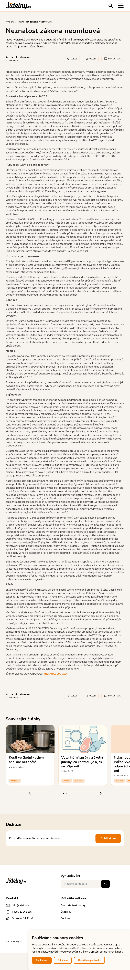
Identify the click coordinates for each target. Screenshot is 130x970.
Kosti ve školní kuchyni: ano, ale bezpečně (27, 759)
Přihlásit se (108, 838)
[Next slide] (100, 793)
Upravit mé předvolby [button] (89, 960)
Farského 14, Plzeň (19, 918)
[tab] (63, 793)
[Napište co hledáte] (85, 884)
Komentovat (113, 58)
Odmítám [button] (63, 960)
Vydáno (119, 780)
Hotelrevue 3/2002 (54, 674)
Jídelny (67, 780)
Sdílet (72, 58)
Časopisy (66, 911)
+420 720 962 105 (19, 912)
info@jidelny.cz (17, 905)
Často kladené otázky (73, 905)
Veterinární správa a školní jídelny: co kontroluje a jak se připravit (82, 762)
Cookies (65, 918)
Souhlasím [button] (41, 960)
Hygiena (15, 780)
